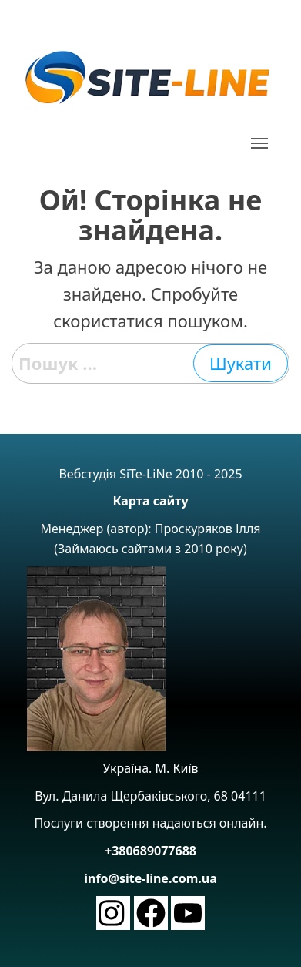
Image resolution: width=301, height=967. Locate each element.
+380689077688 (150, 850)
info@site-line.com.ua (150, 878)
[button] (258, 143)
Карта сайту (150, 500)
